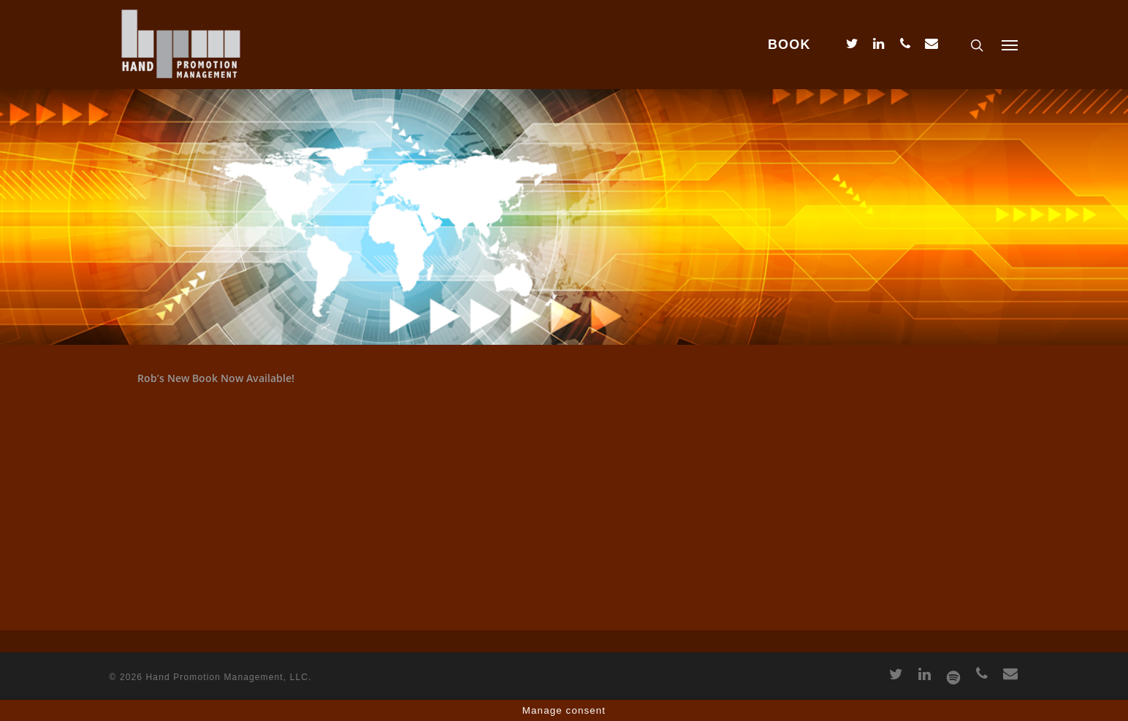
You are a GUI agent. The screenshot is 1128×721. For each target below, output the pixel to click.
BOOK (789, 44)
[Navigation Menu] (1010, 44)
